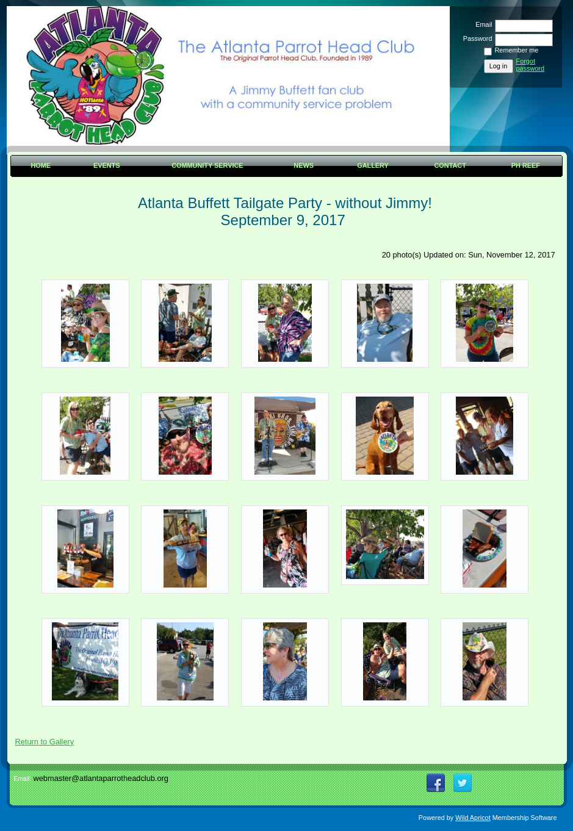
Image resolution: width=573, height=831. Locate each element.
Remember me (517, 50)
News (304, 165)
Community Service (207, 165)
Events (106, 165)
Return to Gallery (44, 741)
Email (481, 24)
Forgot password (530, 64)
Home (41, 165)
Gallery (373, 165)
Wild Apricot (472, 817)
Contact (450, 165)
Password (475, 38)
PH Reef (525, 165)
